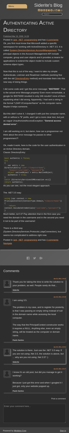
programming (30, 40)
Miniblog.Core (20, 431)
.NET (20, 40)
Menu (11, 6)
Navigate (7, 243)
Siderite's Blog (48, 5)
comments (52, 40)
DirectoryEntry (22, 78)
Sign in (63, 431)
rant (15, 40)
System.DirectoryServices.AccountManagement (33, 50)
